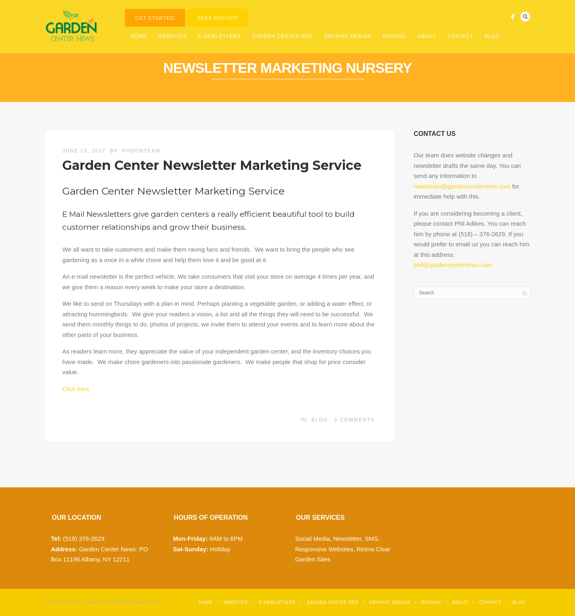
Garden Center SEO (282, 36)
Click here (75, 388)
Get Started (155, 18)
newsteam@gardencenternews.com (462, 186)
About (426, 36)
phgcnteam (141, 151)
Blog (492, 36)
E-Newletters (219, 36)
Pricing (394, 36)
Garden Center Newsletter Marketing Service (211, 165)
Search (525, 16)
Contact (461, 36)
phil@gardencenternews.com (453, 264)
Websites (172, 36)
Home (139, 36)
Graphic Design (348, 36)
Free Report (217, 18)
